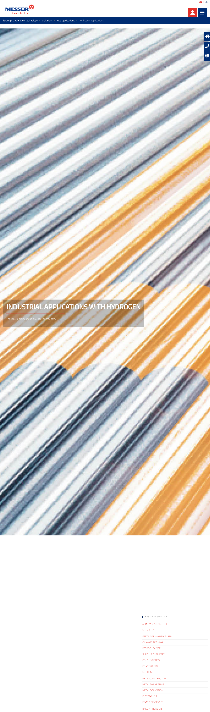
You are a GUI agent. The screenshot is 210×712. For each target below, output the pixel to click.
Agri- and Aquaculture (155, 624)
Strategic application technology (20, 20)
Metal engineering (153, 684)
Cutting (147, 672)
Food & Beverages (152, 702)
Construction (150, 666)
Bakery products (152, 709)
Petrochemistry (151, 648)
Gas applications (66, 20)
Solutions (47, 20)
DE (206, 2)
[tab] (175, 617)
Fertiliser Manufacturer (157, 636)
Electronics (149, 696)
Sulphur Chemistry (153, 654)
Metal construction (154, 678)
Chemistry (148, 630)
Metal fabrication (152, 690)
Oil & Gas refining (152, 642)
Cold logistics (151, 660)
